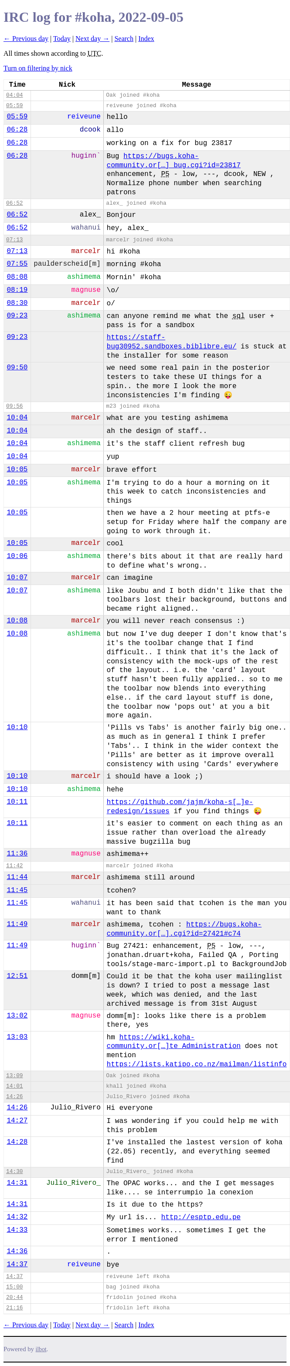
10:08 (17, 621)
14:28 (17, 1142)
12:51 (17, 976)
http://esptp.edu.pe (200, 1217)
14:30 (14, 1171)
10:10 (17, 727)
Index (146, 38)
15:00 (14, 1287)
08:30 (17, 303)
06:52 (14, 203)
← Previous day (25, 38)
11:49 (17, 924)
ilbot (41, 1349)
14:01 (14, 1086)
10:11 (17, 802)
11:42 (14, 865)
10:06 (17, 556)
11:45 (17, 890)
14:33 (17, 1230)
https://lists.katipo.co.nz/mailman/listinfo (197, 1064)
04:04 (14, 95)
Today (62, 38)
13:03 (17, 1037)
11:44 (17, 877)
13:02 (17, 1016)
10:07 (17, 578)
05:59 (14, 105)
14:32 (17, 1217)
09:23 (17, 316)
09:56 (14, 406)
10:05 (17, 469)
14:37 (17, 1264)
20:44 (14, 1297)
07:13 (14, 240)
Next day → (92, 38)
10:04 (17, 418)
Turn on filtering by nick (37, 68)
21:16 (14, 1308)
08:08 (17, 277)
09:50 (17, 368)
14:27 (17, 1121)
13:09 (14, 1075)
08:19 (17, 290)
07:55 (17, 264)
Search (123, 38)
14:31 (17, 1183)
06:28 (17, 130)
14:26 (14, 1096)
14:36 (17, 1251)
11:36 (17, 854)
